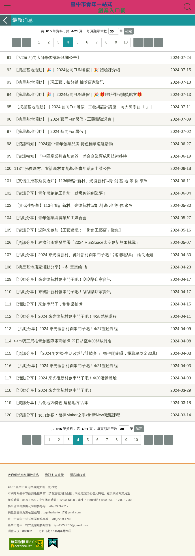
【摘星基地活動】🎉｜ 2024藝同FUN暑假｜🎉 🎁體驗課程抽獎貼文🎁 (97, 94)
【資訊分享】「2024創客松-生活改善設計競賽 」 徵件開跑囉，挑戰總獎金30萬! (97, 353)
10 (126, 42)
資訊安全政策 (51, 474)
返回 (5, 20)
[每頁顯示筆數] (113, 31)
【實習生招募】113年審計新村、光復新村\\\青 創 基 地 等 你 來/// (97, 205)
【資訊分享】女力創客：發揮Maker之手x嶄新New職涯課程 (97, 415)
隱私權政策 (73, 474)
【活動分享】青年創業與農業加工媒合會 (97, 218)
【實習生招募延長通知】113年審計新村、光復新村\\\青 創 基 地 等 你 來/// (97, 181)
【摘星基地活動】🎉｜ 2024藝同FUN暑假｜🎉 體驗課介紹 (97, 70)
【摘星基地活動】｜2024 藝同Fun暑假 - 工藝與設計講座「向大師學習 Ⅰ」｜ (97, 107)
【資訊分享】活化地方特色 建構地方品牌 (97, 403)
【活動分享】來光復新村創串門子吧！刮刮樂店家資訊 (97, 279)
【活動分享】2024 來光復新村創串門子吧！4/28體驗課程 (97, 316)
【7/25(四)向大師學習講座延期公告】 (97, 57)
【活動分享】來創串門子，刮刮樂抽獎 (97, 304)
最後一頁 (158, 42)
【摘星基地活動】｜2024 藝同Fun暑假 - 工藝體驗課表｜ (97, 119)
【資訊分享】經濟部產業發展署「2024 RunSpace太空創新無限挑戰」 (97, 242)
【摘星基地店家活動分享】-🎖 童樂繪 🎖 (97, 267)
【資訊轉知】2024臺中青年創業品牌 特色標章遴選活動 (97, 144)
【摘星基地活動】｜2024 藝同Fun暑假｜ (97, 131)
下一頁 (148, 42)
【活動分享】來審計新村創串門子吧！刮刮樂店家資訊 (97, 292)
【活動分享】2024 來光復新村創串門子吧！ (97, 390)
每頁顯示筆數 (97, 31)
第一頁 (16, 42)
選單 (7, 7)
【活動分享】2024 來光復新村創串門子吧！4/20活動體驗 (97, 378)
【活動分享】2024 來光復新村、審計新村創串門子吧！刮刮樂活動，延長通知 (97, 255)
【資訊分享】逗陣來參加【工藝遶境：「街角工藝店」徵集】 (97, 230)
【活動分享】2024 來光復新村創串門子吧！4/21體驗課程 (97, 366)
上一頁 (26, 42)
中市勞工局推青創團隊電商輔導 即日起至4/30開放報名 (97, 341)
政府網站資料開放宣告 (22, 474)
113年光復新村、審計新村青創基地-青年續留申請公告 (97, 168)
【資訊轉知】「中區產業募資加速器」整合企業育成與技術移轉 (97, 156)
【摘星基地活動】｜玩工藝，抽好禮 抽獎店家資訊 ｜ (97, 82)
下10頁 (138, 42)
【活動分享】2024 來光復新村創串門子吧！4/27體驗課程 (97, 329)
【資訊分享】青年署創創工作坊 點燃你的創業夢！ (97, 193)
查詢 (188, 7)
